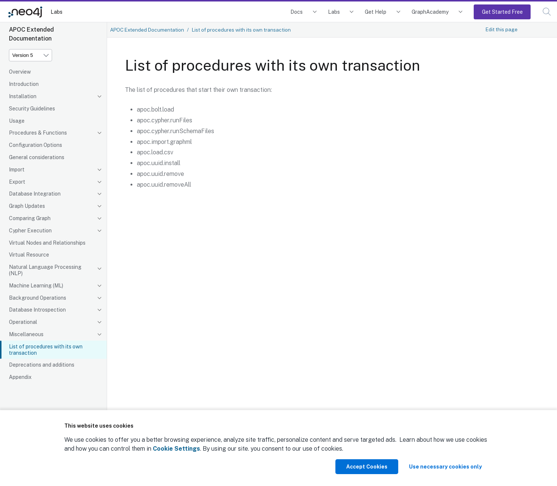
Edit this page (502, 29)
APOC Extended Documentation (147, 30)
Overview (20, 72)
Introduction (24, 84)
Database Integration (35, 194)
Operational (23, 322)
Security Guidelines (32, 109)
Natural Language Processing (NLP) (45, 270)
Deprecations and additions (41, 365)
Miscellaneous (26, 334)
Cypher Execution (30, 231)
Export (17, 182)
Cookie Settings (176, 448)
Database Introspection (37, 310)
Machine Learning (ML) (36, 286)
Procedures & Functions (38, 133)
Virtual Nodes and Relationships (47, 243)
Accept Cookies (366, 467)
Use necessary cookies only (445, 467)
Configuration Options (35, 145)
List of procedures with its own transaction (46, 350)
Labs (56, 12)
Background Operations (37, 298)
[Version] (30, 55)
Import (17, 170)
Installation (22, 96)
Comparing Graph (30, 218)
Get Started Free (502, 12)
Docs (296, 12)
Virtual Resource (29, 255)
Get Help (375, 12)
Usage (17, 121)
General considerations (36, 157)
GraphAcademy (430, 12)
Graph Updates (27, 206)
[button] (546, 11)
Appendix (20, 377)
